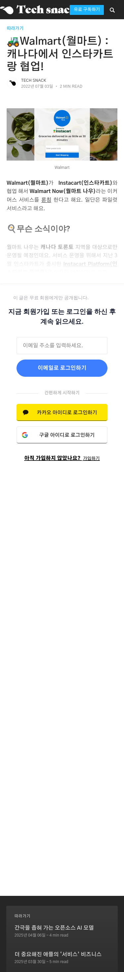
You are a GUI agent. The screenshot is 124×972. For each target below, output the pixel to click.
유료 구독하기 (87, 10)
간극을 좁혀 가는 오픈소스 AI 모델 (54, 928)
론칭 (46, 200)
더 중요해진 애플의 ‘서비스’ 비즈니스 (58, 954)
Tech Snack (33, 80)
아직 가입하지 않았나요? (62, 458)
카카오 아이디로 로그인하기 (67, 412)
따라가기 (15, 28)
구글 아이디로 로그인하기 (67, 435)
